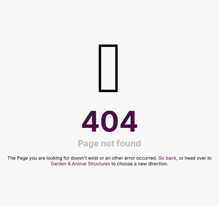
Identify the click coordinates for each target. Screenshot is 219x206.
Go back (167, 158)
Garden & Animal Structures (80, 164)
